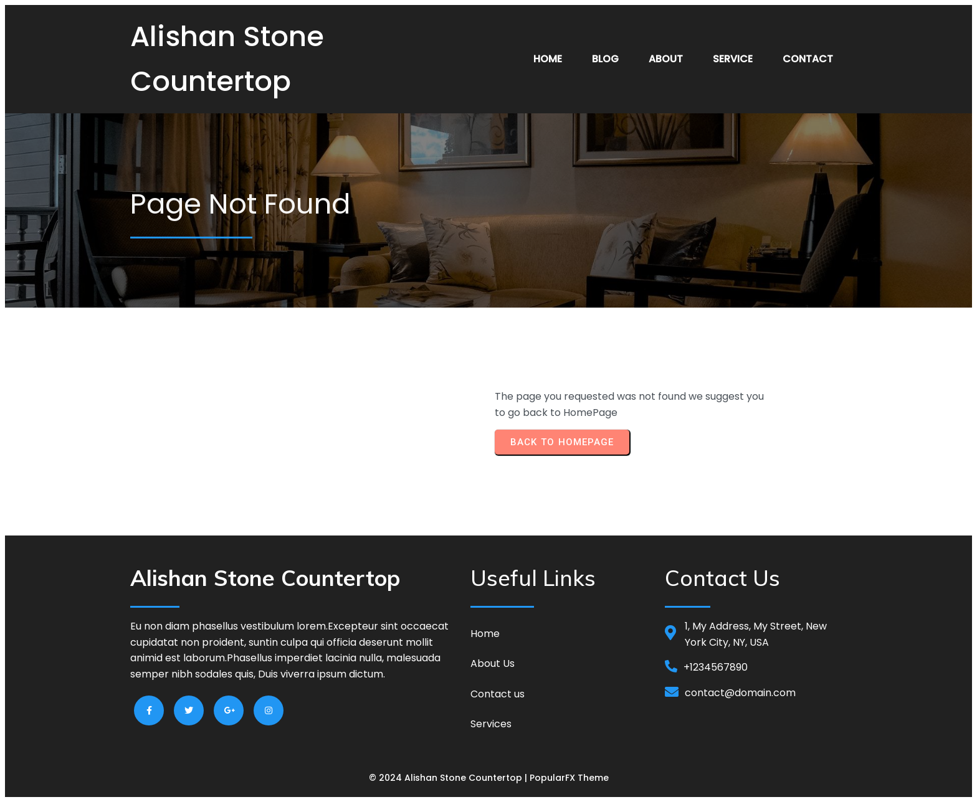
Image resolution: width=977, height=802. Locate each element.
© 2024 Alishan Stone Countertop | (449, 777)
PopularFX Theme (569, 777)
